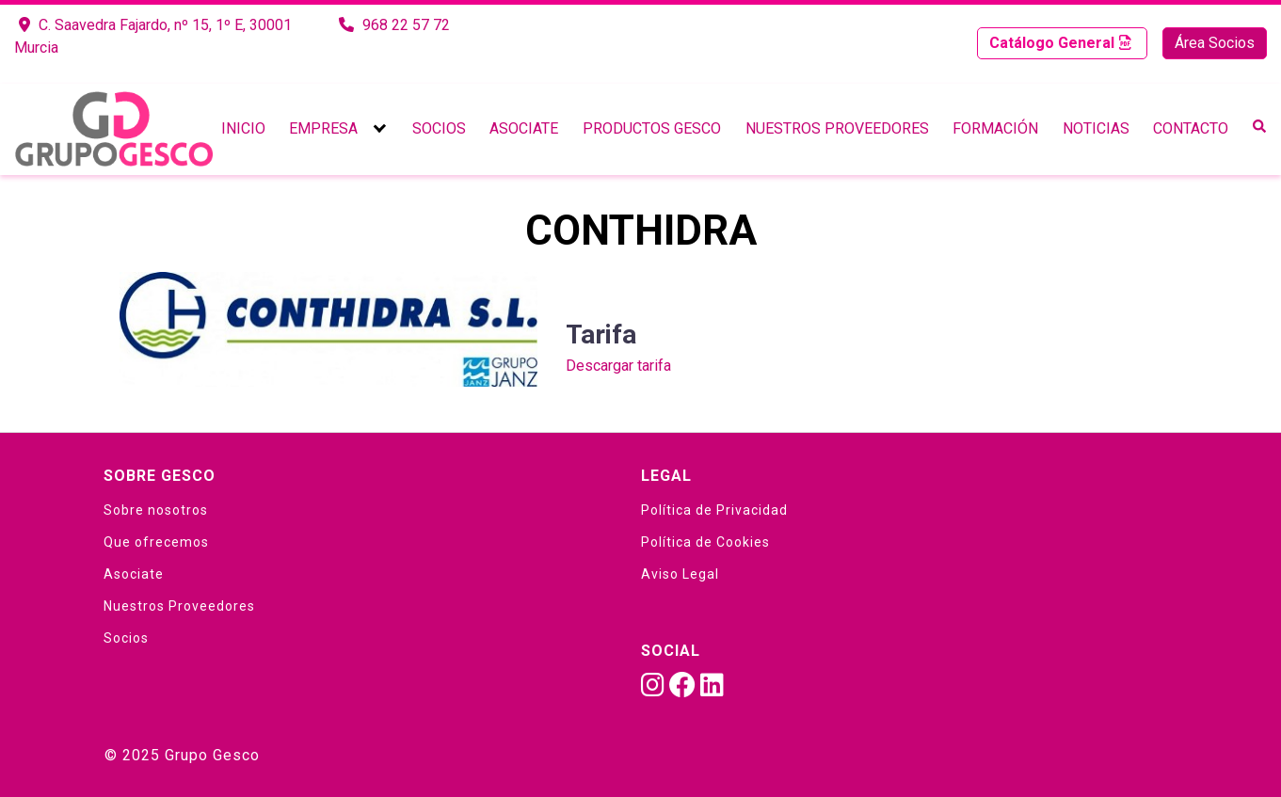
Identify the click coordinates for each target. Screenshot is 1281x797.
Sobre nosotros (156, 510)
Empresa (323, 128)
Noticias (1096, 128)
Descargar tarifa (618, 366)
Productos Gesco (652, 128)
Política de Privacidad (714, 510)
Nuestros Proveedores (837, 128)
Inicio (243, 128)
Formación (995, 128)
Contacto (1190, 128)
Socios (439, 128)
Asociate (523, 128)
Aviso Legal (680, 574)
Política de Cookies (705, 542)
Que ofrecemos (156, 542)
